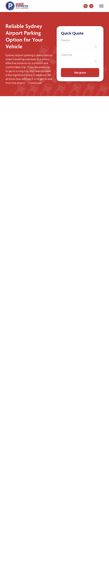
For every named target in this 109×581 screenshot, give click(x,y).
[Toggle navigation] (101, 6)
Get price (80, 72)
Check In (65, 40)
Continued (35, 83)
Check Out (66, 54)
